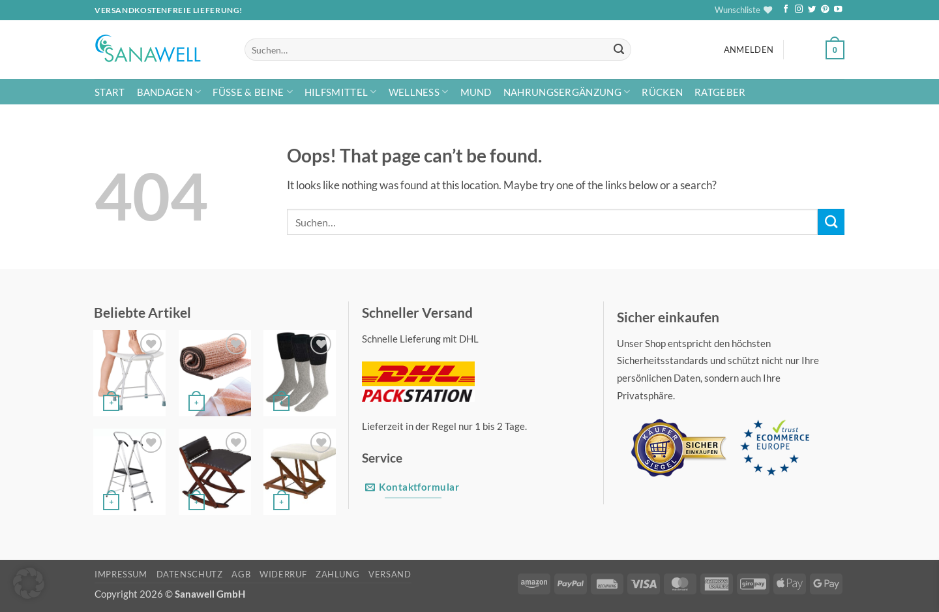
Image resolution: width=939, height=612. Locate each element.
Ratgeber (719, 92)
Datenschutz (189, 574)
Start (110, 92)
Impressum (121, 574)
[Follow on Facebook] (786, 9)
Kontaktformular (412, 487)
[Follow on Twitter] (812, 9)
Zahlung (337, 574)
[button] (748, 50)
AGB (240, 574)
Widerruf (283, 574)
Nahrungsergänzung (567, 91)
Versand (389, 574)
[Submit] (618, 49)
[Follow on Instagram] (799, 9)
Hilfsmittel (341, 91)
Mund (476, 92)
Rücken (662, 92)
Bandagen (169, 91)
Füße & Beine (252, 91)
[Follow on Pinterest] (825, 9)
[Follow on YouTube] (838, 9)
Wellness (419, 91)
